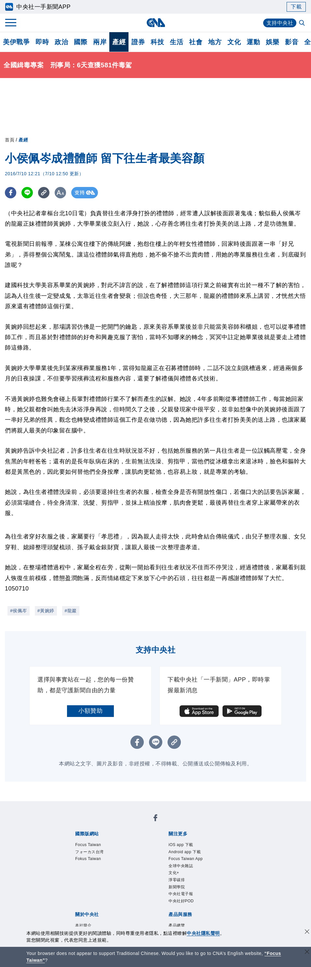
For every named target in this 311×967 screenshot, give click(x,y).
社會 (195, 42)
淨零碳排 (177, 880)
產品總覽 (177, 925)
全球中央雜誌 (181, 866)
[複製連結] (43, 192)
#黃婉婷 (45, 610)
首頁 (9, 139)
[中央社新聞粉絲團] (155, 819)
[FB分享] (10, 192)
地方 (215, 42)
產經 (119, 42)
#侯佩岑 (18, 610)
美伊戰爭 (16, 42)
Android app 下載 (185, 852)
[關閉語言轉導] (307, 952)
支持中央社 (279, 23)
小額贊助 (90, 711)
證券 (138, 42)
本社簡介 (83, 925)
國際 (80, 42)
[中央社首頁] (156, 23)
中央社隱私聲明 (203, 933)
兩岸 (99, 42)
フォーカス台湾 (89, 852)
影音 (291, 42)
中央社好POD (181, 901)
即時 (42, 42)
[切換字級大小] (60, 192)
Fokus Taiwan (88, 858)
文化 (234, 42)
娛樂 (272, 42)
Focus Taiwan (88, 844)
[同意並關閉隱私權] (307, 932)
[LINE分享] (27, 192)
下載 (296, 6)
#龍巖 (71, 610)
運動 (253, 42)
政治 (61, 42)
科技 (157, 42)
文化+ (174, 872)
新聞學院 (177, 887)
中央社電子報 (181, 894)
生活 (176, 42)
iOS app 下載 (181, 844)
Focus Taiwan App (186, 858)
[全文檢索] (302, 23)
